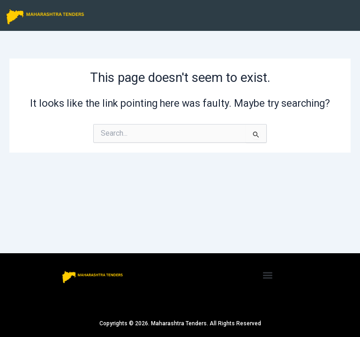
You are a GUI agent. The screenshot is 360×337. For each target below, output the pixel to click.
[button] (268, 275)
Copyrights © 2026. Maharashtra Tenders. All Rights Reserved (180, 323)
